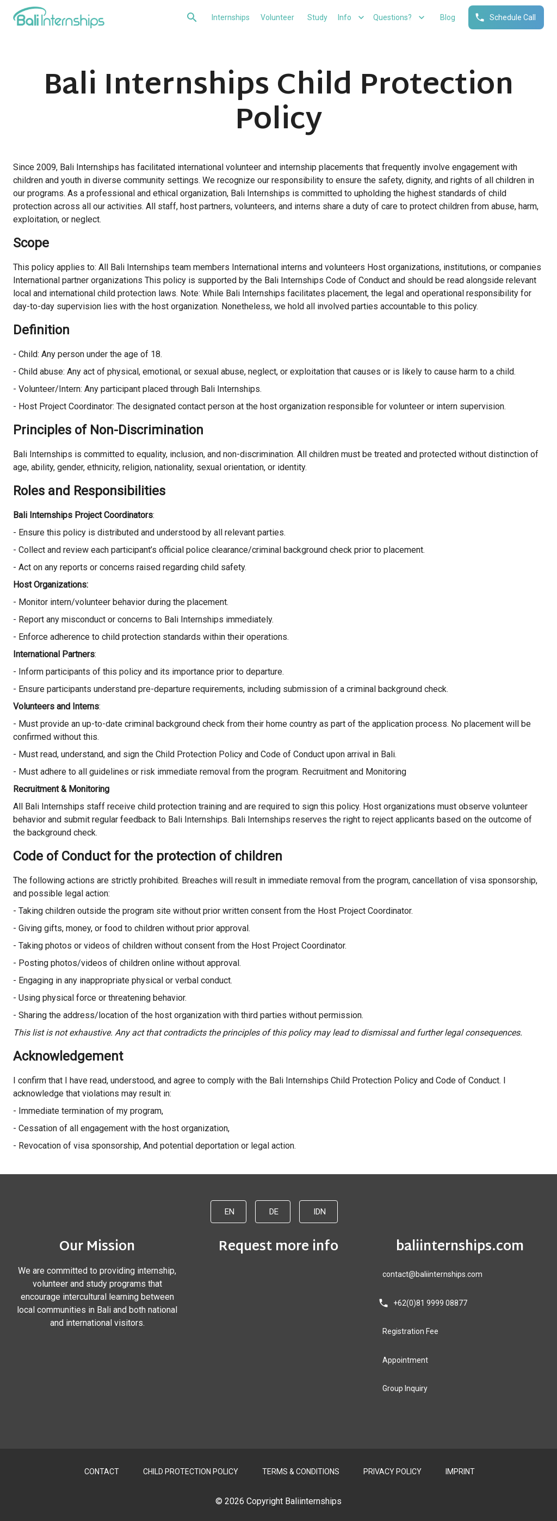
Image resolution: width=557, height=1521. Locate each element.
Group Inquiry (404, 1389)
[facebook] (84, 1342)
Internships (229, 18)
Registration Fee (409, 1331)
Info (351, 18)
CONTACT (100, 1472)
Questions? (399, 18)
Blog (446, 18)
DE (273, 1212)
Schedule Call (506, 17)
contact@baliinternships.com (431, 1274)
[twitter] (110, 1342)
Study (316, 18)
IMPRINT (459, 1472)
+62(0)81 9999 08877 (424, 1303)
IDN (318, 1212)
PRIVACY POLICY (391, 1472)
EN (228, 1212)
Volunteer (276, 18)
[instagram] (93, 1342)
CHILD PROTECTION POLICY (190, 1472)
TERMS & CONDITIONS (300, 1472)
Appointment (404, 1360)
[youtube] (101, 1342)
